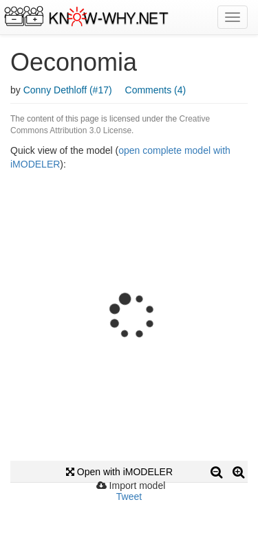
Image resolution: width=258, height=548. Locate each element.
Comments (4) (155, 89)
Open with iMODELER (119, 471)
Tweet (129, 496)
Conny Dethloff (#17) (67, 89)
